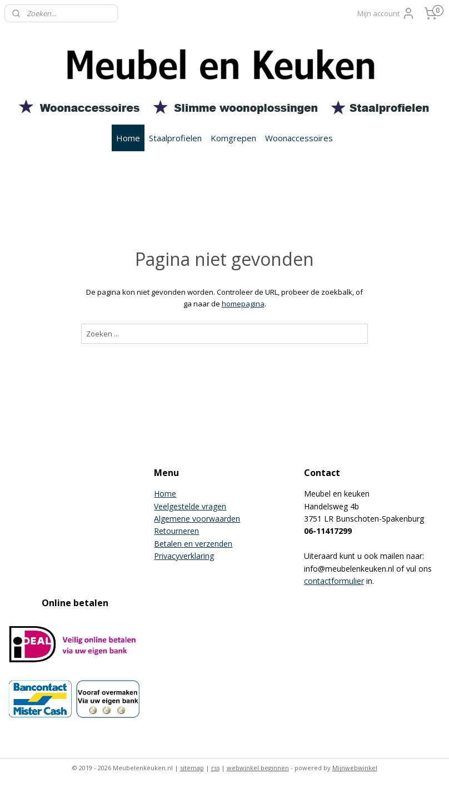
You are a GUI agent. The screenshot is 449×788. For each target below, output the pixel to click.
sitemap (192, 768)
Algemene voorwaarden (197, 518)
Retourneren (176, 531)
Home (128, 137)
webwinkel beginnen (258, 768)
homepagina (243, 304)
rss (215, 768)
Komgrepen (233, 137)
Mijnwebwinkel (354, 768)
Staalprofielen (175, 137)
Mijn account (386, 13)
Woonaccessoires (299, 137)
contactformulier (334, 581)
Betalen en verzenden (193, 543)
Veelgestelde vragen (190, 506)
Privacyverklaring (184, 556)
